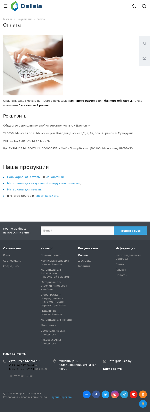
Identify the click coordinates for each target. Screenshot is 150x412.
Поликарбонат (17, 177)
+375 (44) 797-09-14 (21, 365)
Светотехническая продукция (53, 332)
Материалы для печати (56, 319)
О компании (12, 248)
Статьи (120, 264)
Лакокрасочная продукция (51, 341)
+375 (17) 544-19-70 (23, 361)
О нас (7, 255)
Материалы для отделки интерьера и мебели (54, 285)
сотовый (36, 177)
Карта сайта (112, 369)
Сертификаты (12, 260)
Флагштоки (48, 325)
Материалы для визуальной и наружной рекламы (43, 183)
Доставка (84, 260)
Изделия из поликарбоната (51, 312)
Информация (125, 248)
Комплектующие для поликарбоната (55, 262)
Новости (121, 275)
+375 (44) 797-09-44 (21, 369)
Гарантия (84, 266)
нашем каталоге (46, 195)
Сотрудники (11, 266)
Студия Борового (61, 397)
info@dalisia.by (120, 361)
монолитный (55, 177)
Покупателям (88, 248)
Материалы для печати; (24, 189)
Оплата (83, 255)
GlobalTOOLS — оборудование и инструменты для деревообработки (53, 300)
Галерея (121, 269)
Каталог (47, 248)
